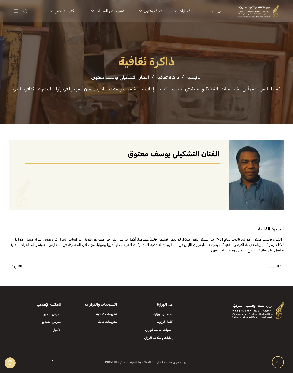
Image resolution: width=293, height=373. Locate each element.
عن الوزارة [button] (212, 11)
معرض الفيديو (51, 322)
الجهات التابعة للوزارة (159, 330)
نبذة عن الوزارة (163, 314)
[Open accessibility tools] (10, 362)
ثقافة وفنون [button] (150, 11)
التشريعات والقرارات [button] (109, 11)
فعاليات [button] (182, 11)
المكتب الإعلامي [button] (64, 11)
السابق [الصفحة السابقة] (275, 266)
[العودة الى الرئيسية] (259, 11)
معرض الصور (52, 314)
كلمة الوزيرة (165, 322)
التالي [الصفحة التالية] (16, 266)
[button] (34, 11)
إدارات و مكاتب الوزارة (158, 338)
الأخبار (57, 330)
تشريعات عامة (107, 322)
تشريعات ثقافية (106, 314)
